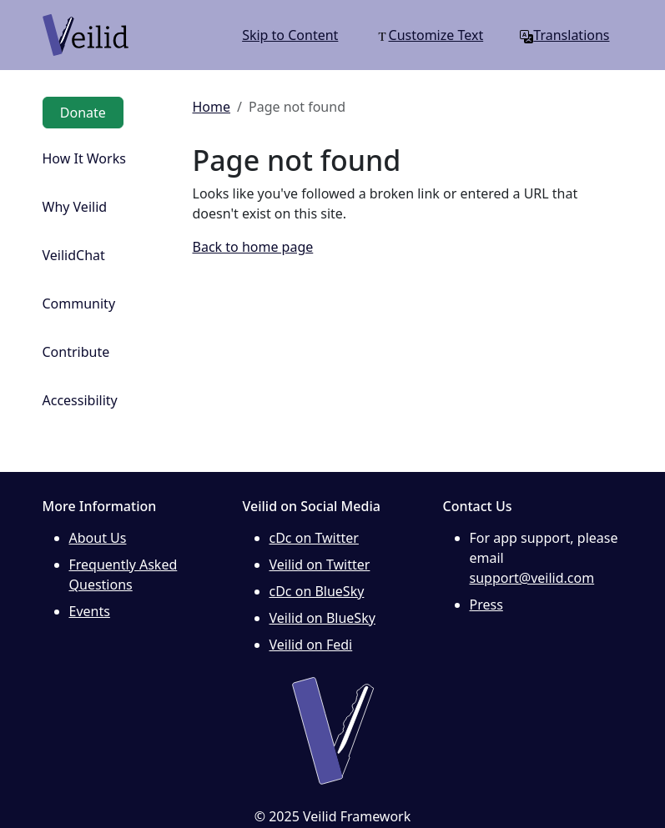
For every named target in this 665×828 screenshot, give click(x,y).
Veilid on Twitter (320, 564)
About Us (98, 538)
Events (89, 611)
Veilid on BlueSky (322, 618)
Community (79, 303)
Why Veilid (75, 207)
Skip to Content (290, 35)
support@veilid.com (532, 578)
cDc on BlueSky (317, 591)
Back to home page (253, 247)
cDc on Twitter (314, 538)
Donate (83, 112)
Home (212, 107)
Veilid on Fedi (311, 644)
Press (486, 604)
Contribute (76, 352)
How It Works (84, 158)
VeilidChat (74, 255)
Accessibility (80, 400)
